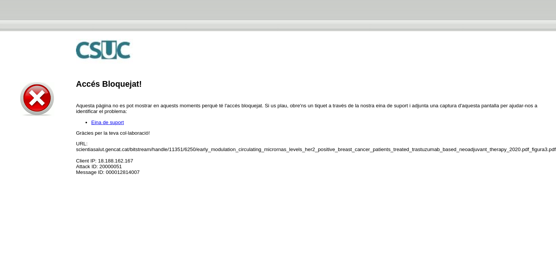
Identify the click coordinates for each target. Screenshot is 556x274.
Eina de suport (107, 122)
